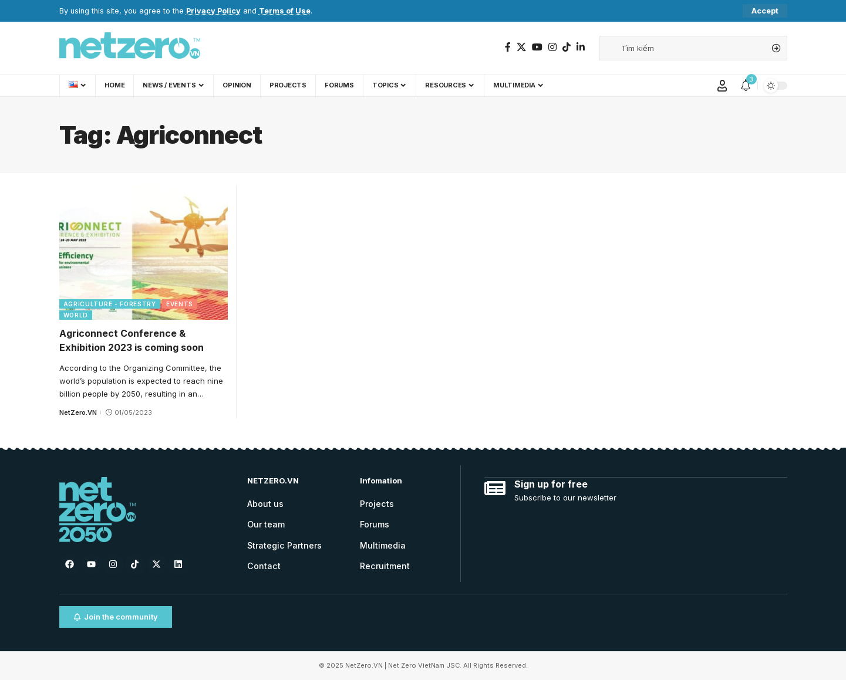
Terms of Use (285, 10)
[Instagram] (552, 47)
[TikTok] (566, 47)
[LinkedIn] (581, 47)
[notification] (745, 85)
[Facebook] (508, 47)
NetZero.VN (78, 412)
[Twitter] (521, 47)
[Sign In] (722, 86)
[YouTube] (537, 47)
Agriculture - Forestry (109, 303)
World (76, 315)
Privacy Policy (213, 10)
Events (179, 303)
